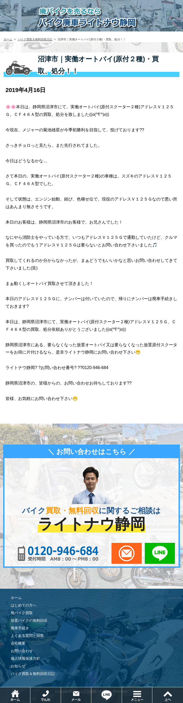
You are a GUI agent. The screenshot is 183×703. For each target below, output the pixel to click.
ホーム (8, 39)
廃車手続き (20, 628)
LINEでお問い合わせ (160, 553)
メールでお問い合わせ (127, 553)
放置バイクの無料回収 (29, 620)
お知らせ (18, 666)
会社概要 (18, 643)
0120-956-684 (58, 553)
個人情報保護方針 (25, 658)
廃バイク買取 (22, 613)
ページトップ (167, 695)
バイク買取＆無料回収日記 (35, 39)
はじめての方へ (23, 605)
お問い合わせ (22, 651)
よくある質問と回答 (27, 636)
